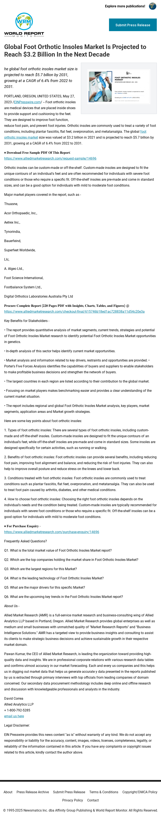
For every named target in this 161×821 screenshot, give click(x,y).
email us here (14, 716)
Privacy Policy (72, 800)
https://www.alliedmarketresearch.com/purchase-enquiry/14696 (51, 532)
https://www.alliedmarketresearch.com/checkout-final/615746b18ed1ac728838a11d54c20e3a (74, 312)
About (8, 792)
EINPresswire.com (27, 102)
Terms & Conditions (103, 792)
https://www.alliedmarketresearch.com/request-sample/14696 (50, 158)
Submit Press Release (69, 792)
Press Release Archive (33, 792)
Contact (93, 800)
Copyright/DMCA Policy (139, 792)
